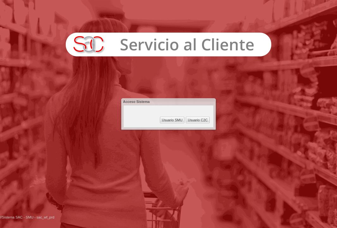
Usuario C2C (198, 120)
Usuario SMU (172, 120)
